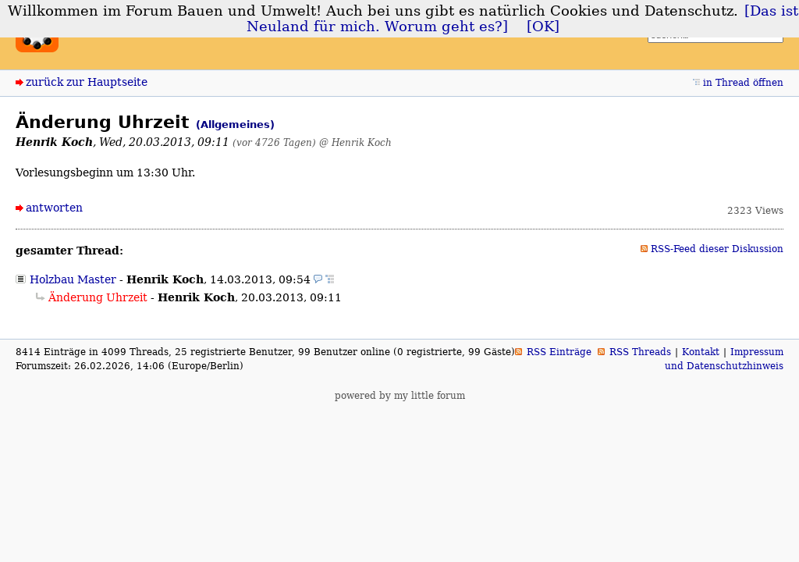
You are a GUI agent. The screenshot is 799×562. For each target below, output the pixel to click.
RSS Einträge (559, 352)
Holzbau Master (73, 279)
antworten (54, 207)
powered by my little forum (400, 395)
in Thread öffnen (743, 82)
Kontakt (700, 352)
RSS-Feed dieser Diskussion (717, 249)
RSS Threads (640, 352)
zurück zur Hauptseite (86, 82)
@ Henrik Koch (355, 142)
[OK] (543, 26)
